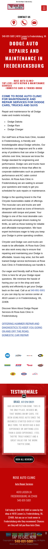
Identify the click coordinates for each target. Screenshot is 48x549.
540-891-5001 (8, 36)
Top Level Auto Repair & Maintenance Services (23, 87)
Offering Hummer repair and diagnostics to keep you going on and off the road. (22, 330)
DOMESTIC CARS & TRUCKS (21, 91)
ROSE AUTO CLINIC (23, 84)
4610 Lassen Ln (22, 36)
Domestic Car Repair (15, 338)
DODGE (39, 91)
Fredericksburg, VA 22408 (33, 37)
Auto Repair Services (24, 487)
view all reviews (24, 462)
